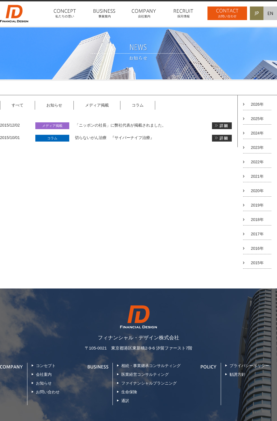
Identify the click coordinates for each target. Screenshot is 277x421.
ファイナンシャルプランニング (149, 383)
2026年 (257, 104)
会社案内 (44, 374)
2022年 (257, 162)
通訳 (125, 400)
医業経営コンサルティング (145, 374)
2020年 (257, 190)
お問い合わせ (48, 392)
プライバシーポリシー (249, 365)
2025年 (257, 118)
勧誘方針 (237, 374)
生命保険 (129, 392)
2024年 (257, 133)
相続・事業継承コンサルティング (151, 365)
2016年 (257, 248)
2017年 (257, 234)
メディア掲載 (97, 105)
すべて (17, 105)
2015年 (257, 263)
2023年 (257, 147)
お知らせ (54, 105)
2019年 (257, 205)
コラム (138, 105)
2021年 (257, 176)
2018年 (257, 219)
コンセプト (46, 365)
